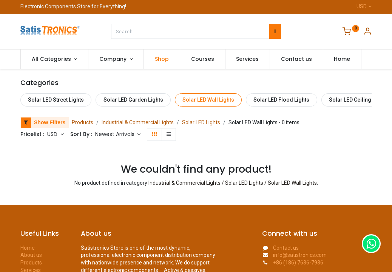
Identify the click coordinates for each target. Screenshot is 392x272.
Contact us (286, 248)
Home (27, 248)
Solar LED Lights (201, 122)
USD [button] (53, 134)
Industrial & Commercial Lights (138, 122)
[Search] (275, 31)
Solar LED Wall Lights (208, 100)
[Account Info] (367, 32)
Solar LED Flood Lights (281, 100)
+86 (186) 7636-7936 (298, 263)
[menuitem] (162, 59)
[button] (118, 134)
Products (82, 122)
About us (31, 255)
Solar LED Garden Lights (133, 100)
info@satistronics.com (300, 255)
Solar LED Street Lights (56, 100)
